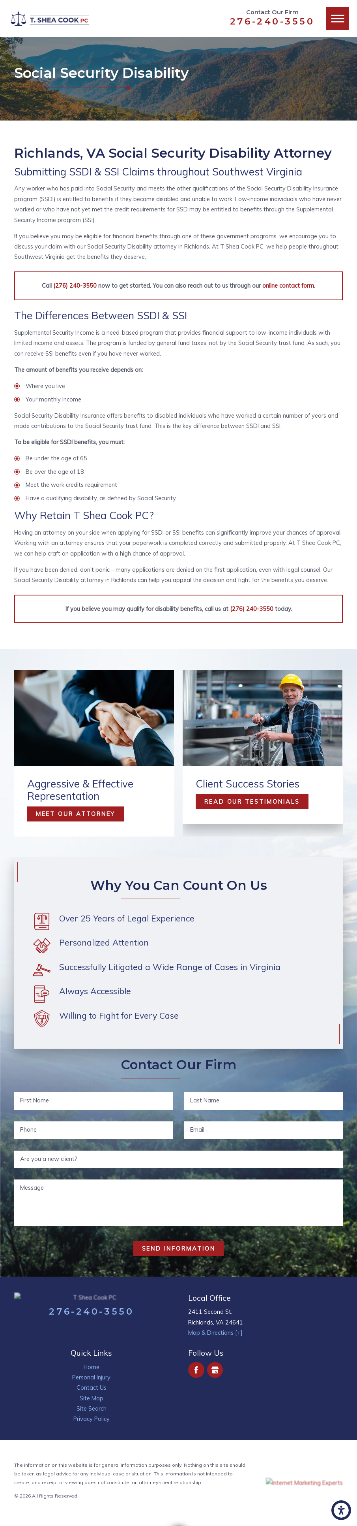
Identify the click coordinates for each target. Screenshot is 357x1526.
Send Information (178, 1248)
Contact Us (92, 1387)
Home (91, 1367)
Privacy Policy (91, 1418)
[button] (341, 1510)
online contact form (288, 285)
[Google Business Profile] (215, 1370)
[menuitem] (91, 1367)
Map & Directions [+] (215, 1332)
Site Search (92, 1408)
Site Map (91, 1398)
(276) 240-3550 (75, 285)
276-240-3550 (272, 21)
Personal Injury (91, 1377)
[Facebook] (196, 1370)
